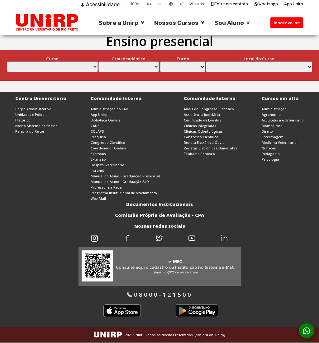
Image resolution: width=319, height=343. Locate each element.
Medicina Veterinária (279, 142)
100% (135, 4)
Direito (267, 131)
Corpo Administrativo (33, 109)
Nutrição (269, 148)
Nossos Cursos (176, 23)
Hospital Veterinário (107, 165)
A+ (149, 4)
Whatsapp (266, 4)
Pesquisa (98, 137)
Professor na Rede (106, 187)
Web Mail (98, 198)
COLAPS (97, 131)
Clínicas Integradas (200, 126)
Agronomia (271, 114)
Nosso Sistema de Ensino (36, 126)
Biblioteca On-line (105, 120)
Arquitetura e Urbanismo (283, 120)
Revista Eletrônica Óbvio (204, 142)
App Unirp (293, 4)
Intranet (97, 170)
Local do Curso (259, 59)
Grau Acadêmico (128, 59)
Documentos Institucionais (159, 204)
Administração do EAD (109, 109)
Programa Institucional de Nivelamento (124, 193)
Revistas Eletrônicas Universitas (210, 148)
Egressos (98, 154)
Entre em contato (229, 4)
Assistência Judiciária (202, 114)
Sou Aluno (229, 23)
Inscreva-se (287, 23)
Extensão (98, 159)
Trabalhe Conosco (199, 154)
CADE (95, 126)
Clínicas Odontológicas (203, 131)
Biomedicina (272, 126)
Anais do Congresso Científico (209, 109)
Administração (274, 109)
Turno (182, 59)
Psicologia (270, 159)
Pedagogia (271, 154)
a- (160, 4)
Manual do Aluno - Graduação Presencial (125, 176)
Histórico (23, 120)
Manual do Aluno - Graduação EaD (120, 182)
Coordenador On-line (108, 148)
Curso (52, 59)
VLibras (196, 4)
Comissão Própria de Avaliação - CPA (159, 215)
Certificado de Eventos (202, 120)
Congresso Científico (108, 142)
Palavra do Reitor (30, 131)
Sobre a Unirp (118, 23)
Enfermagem (272, 137)
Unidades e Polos (29, 114)
